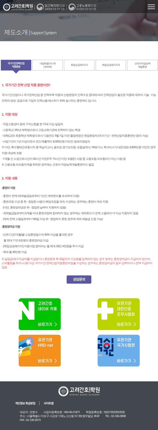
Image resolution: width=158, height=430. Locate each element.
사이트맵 (48, 403)
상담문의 (79, 279)
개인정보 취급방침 (25, 403)
